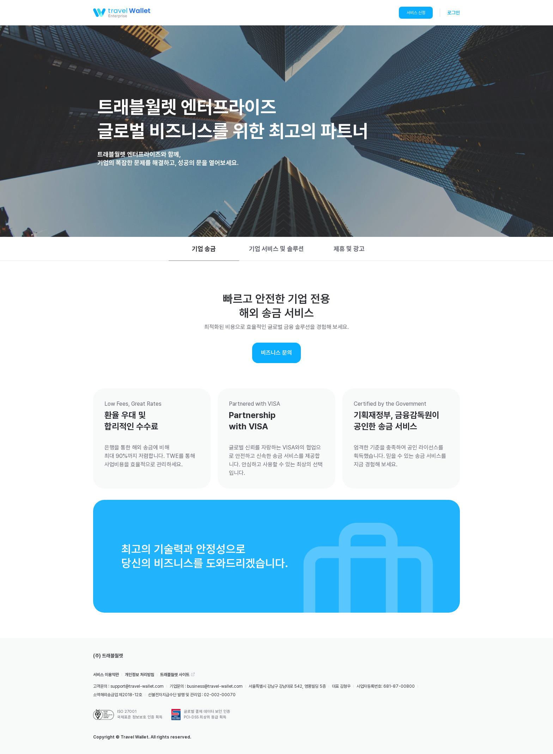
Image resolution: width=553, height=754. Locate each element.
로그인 (453, 13)
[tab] (204, 249)
